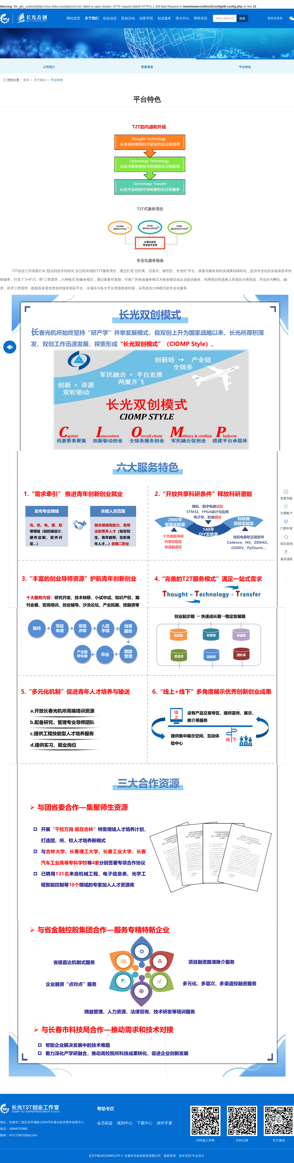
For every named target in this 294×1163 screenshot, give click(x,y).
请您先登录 (275, 18)
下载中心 (144, 1123)
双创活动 (128, 18)
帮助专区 (201, 18)
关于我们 (92, 18)
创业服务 (164, 18)
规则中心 (125, 1123)
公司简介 (49, 67)
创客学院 (146, 18)
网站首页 (73, 18)
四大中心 (182, 18)
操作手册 (164, 1123)
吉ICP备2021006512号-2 (106, 1155)
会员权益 (105, 1123)
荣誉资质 (147, 67)
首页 (26, 80)
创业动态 (110, 18)
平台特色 (245, 67)
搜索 (242, 18)
